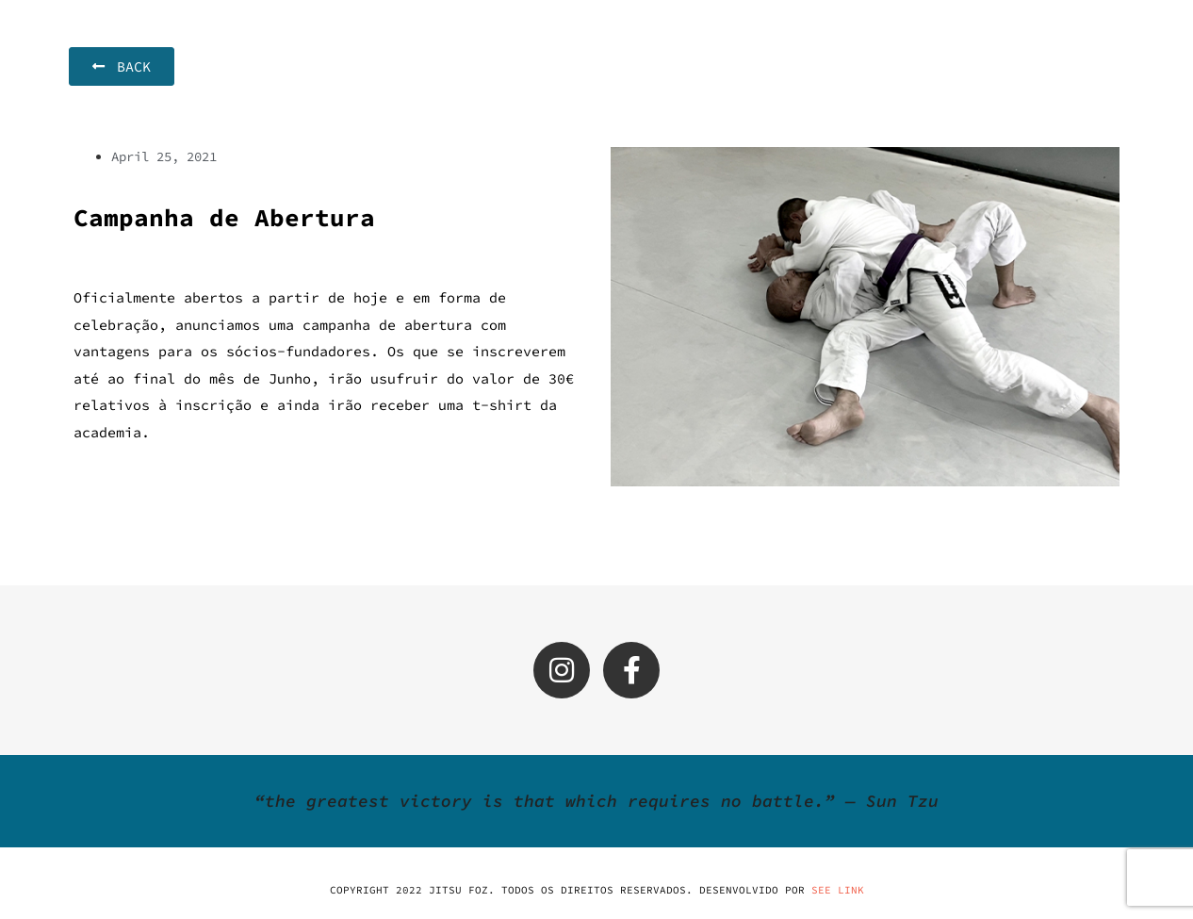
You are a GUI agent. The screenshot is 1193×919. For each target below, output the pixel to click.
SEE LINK (837, 889)
